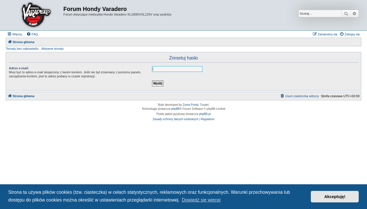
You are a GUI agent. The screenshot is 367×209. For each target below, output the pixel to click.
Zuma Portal (190, 104)
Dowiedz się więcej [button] (201, 200)
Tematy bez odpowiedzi (22, 48)
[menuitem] (32, 34)
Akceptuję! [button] (334, 196)
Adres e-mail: (19, 68)
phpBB (175, 108)
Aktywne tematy (52, 48)
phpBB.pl (205, 114)
